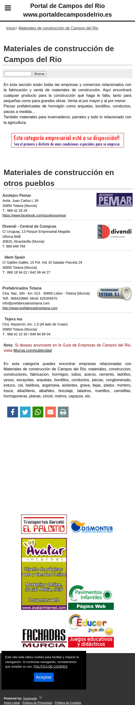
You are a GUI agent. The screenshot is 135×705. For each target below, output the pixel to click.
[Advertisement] (67, 474)
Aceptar (44, 677)
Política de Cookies (68, 703)
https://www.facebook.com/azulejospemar (34, 215)
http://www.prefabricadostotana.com (30, 308)
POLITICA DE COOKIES (51, 666)
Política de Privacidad (37, 703)
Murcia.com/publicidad (32, 350)
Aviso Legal (12, 703)
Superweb (30, 698)
